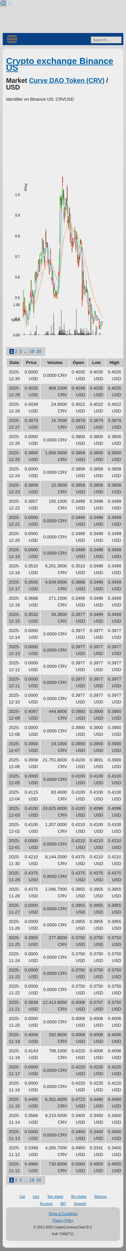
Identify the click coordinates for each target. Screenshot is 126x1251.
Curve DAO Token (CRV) (66, 80)
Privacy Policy (62, 1220)
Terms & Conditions (63, 1214)
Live (36, 1196)
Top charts (55, 1196)
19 (32, 351)
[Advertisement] (63, 139)
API (63, 1204)
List (22, 1196)
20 (38, 351)
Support (80, 1204)
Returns (100, 1196)
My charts (78, 1196)
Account (46, 1204)
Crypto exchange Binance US (59, 64)
